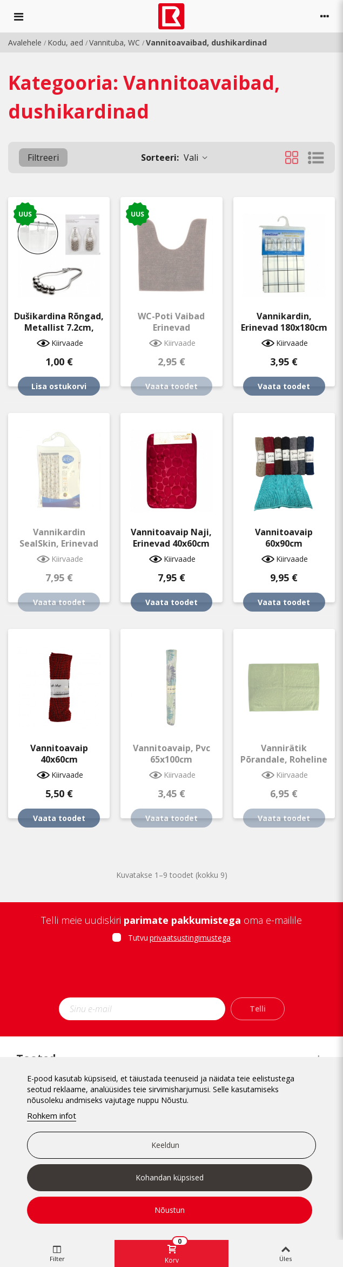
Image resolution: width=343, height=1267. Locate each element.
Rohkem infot (51, 1115)
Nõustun (169, 1210)
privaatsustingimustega (190, 938)
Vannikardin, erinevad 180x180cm (284, 322)
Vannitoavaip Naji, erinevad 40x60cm (171, 538)
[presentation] (172, 974)
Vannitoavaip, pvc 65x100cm (171, 754)
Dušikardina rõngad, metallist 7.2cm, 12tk (59, 328)
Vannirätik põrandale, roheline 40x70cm (283, 760)
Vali (175, 157)
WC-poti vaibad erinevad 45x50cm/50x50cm (171, 328)
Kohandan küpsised (170, 1177)
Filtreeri (43, 157)
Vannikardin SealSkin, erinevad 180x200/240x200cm (59, 544)
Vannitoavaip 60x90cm (284, 538)
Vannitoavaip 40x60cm (59, 754)
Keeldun (165, 1145)
